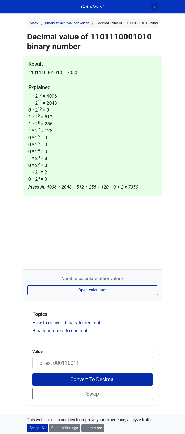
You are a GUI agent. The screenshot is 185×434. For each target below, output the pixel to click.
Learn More (93, 428)
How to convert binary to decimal (66, 322)
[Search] (154, 7)
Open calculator (92, 290)
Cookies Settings (64, 428)
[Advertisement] (92, 231)
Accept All (38, 428)
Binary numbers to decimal (60, 330)
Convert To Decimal (92, 379)
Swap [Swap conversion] (92, 394)
